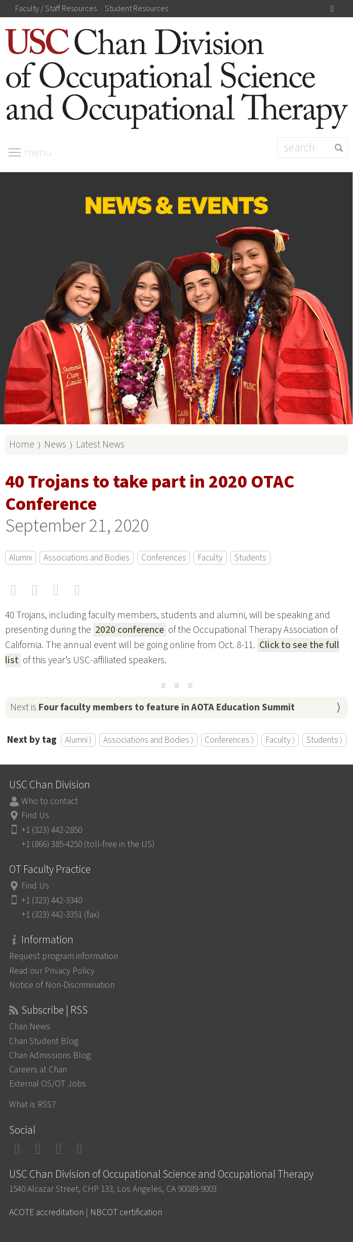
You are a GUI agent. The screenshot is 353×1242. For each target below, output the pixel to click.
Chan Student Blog (44, 1041)
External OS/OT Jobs (47, 1083)
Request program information (63, 956)
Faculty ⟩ (280, 740)
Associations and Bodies (87, 557)
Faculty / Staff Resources (56, 8)
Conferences (163, 557)
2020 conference (129, 630)
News (55, 444)
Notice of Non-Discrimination (61, 985)
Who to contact (49, 801)
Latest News (100, 444)
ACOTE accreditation (46, 1212)
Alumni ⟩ (78, 740)
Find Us (35, 815)
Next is (152, 707)
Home (21, 444)
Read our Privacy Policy (52, 971)
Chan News (29, 1026)
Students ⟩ (324, 740)
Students (250, 557)
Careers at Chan (38, 1069)
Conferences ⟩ (229, 740)
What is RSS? (32, 1104)
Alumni (20, 557)
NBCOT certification (126, 1212)
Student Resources (136, 8)
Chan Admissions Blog (50, 1055)
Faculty (210, 557)
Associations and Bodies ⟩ (148, 740)
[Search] (312, 147)
